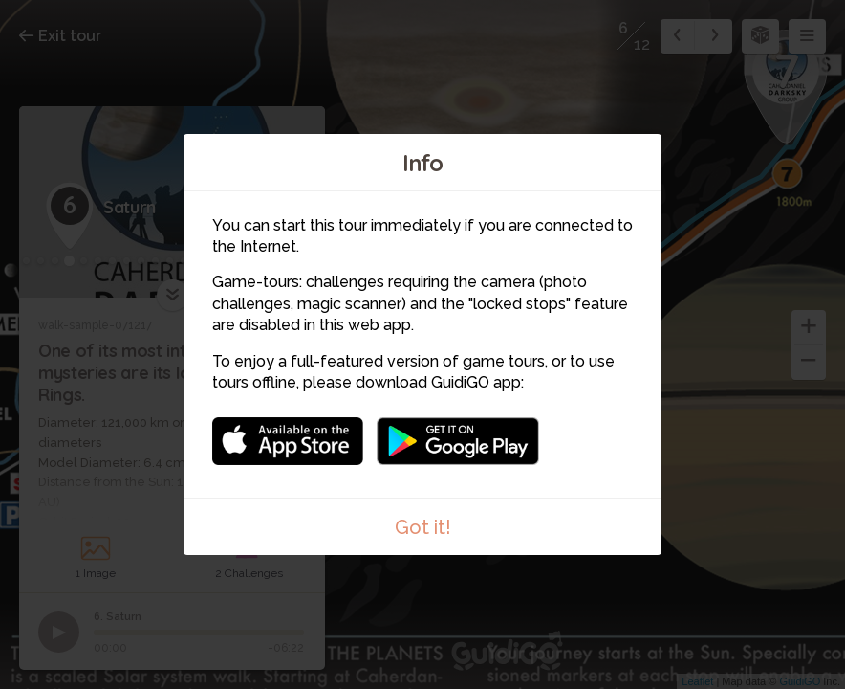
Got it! (423, 527)
